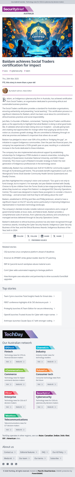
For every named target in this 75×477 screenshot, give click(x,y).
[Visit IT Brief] (8, 407)
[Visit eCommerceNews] (8, 384)
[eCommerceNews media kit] (20, 384)
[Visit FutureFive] (40, 384)
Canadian (49, 435)
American (11, 438)
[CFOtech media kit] (20, 362)
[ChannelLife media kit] (52, 362)
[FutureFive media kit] (52, 384)
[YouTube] (12, 464)
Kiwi (67, 435)
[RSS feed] (16, 464)
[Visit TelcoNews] (8, 430)
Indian (57, 435)
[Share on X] (57, 236)
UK (3, 438)
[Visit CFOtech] (8, 362)
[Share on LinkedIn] (45, 236)
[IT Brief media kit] (20, 407)
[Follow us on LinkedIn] (18, 236)
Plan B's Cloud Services (46, 471)
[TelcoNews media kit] (20, 430)
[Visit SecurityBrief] (40, 407)
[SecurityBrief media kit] (52, 407)
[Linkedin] (3, 464)
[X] (8, 464)
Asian (41, 435)
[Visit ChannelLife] (40, 362)
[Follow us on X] (32, 236)
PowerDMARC (37, 473)
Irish (63, 435)
